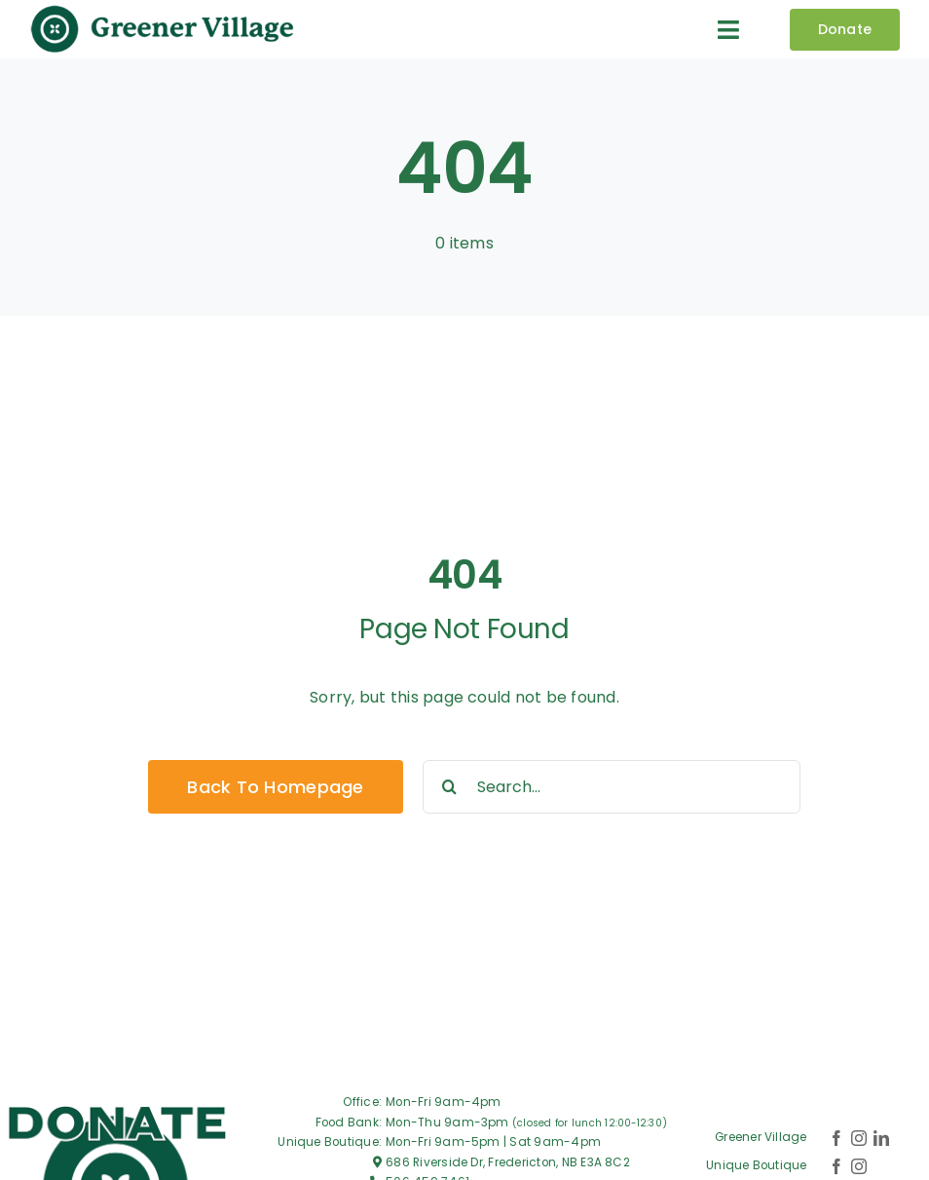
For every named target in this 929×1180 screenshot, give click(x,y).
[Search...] (611, 787)
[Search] (449, 787)
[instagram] (859, 1138)
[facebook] (836, 1138)
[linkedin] (881, 1138)
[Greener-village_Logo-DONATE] (118, 1106)
